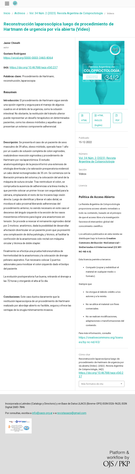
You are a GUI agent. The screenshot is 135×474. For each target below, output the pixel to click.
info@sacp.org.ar (42, 413)
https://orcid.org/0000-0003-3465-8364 (28, 57)
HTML (84, 120)
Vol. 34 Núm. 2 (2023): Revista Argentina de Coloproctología (66, 13)
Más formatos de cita (92, 383)
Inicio (7, 13)
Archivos (19, 13)
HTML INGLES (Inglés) (99, 120)
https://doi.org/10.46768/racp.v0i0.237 (33, 67)
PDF (117, 120)
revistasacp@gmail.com (71, 413)
